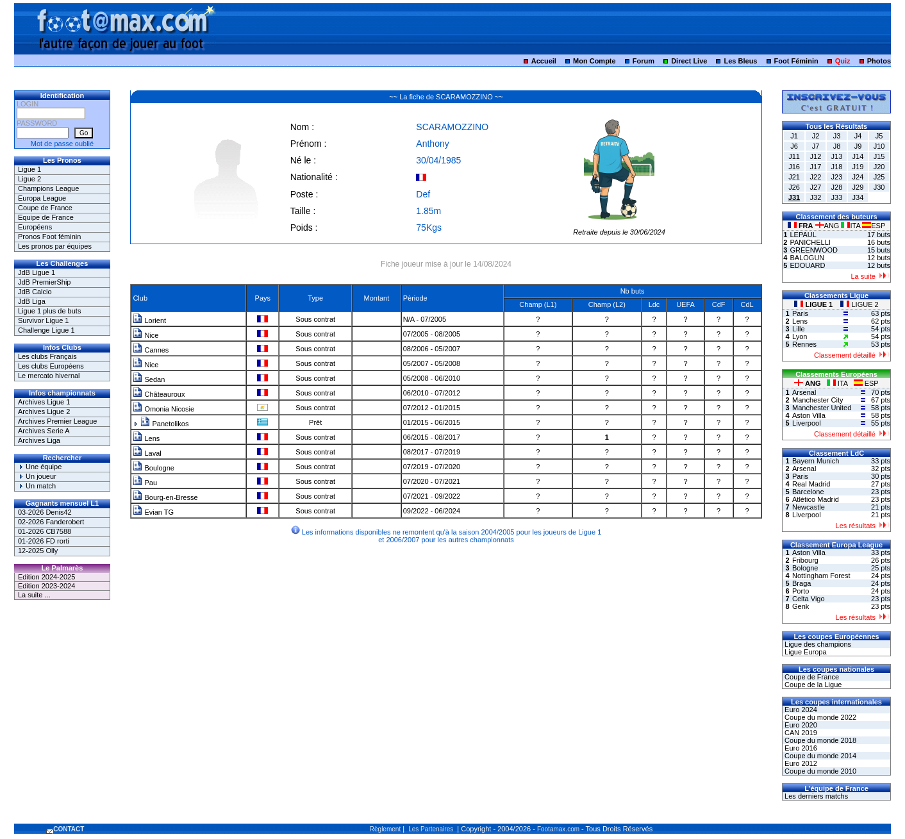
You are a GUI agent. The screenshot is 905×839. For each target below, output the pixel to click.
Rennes (804, 344)
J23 (837, 177)
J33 (837, 197)
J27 (816, 187)
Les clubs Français (47, 356)
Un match (37, 486)
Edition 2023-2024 (46, 586)
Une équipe (40, 466)
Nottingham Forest (821, 575)
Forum (643, 61)
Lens (146, 438)
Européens (35, 227)
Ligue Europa (805, 652)
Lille (798, 329)
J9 (858, 146)
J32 (816, 197)
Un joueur (37, 476)
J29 (858, 187)
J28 (837, 187)
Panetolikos (164, 424)
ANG (828, 225)
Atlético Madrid (815, 499)
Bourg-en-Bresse (165, 497)
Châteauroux (159, 394)
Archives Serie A (44, 431)
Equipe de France (46, 217)
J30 (879, 187)
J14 (858, 156)
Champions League (48, 188)
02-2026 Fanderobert (51, 522)
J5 (879, 136)
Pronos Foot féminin (49, 236)
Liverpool (806, 423)
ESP (873, 225)
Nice (145, 335)
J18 (837, 166)
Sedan (149, 379)
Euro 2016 (800, 748)
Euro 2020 (800, 725)
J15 (879, 156)
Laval (147, 453)
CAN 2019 (800, 732)
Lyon (799, 336)
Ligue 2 (29, 179)
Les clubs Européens (51, 366)
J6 (794, 146)
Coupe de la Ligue (812, 684)
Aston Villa (809, 415)
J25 (879, 177)
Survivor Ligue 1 (43, 320)
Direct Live (689, 61)
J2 (816, 136)
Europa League (42, 198)
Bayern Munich (815, 461)
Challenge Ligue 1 (46, 330)
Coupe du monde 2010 (819, 771)
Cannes (151, 350)
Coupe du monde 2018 (819, 740)
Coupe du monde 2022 (819, 717)
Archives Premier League (57, 421)
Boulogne (153, 468)
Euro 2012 (800, 763)
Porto (800, 591)
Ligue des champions (817, 644)
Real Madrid (811, 484)
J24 (858, 177)
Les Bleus (741, 61)
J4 (858, 136)
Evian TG (153, 512)
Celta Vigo (808, 598)
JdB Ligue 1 (36, 272)
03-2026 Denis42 (45, 512)
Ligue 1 (29, 169)
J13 (837, 156)
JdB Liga (32, 301)
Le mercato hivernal (49, 375)
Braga (801, 583)
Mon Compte (594, 61)
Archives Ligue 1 (44, 402)
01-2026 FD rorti (43, 541)
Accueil (543, 61)
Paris (800, 313)
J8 (837, 146)
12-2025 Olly (38, 550)
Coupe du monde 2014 (819, 756)
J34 (858, 197)
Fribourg (805, 560)
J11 (794, 156)
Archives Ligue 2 (44, 411)
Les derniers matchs (815, 796)
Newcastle (808, 507)
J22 (816, 177)
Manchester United (821, 407)
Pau (145, 482)
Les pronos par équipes (55, 246)
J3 (837, 136)
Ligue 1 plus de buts (49, 311)
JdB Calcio (35, 291)
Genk (800, 606)
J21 (794, 177)
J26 (794, 187)
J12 (816, 156)
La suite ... (34, 595)
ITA (851, 225)
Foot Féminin (796, 61)
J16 (794, 166)
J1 (794, 136)
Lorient (149, 320)
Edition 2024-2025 (46, 577)
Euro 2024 (800, 709)
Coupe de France (45, 208)
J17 (816, 166)
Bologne (805, 568)
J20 (879, 166)
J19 (858, 166)
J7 (816, 146)
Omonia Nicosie (163, 409)
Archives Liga (39, 440)
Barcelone (808, 491)
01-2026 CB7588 (44, 531)
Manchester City (817, 400)
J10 (879, 146)
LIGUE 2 (859, 304)
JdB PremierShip (44, 282)
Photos (879, 61)
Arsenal (804, 392)
